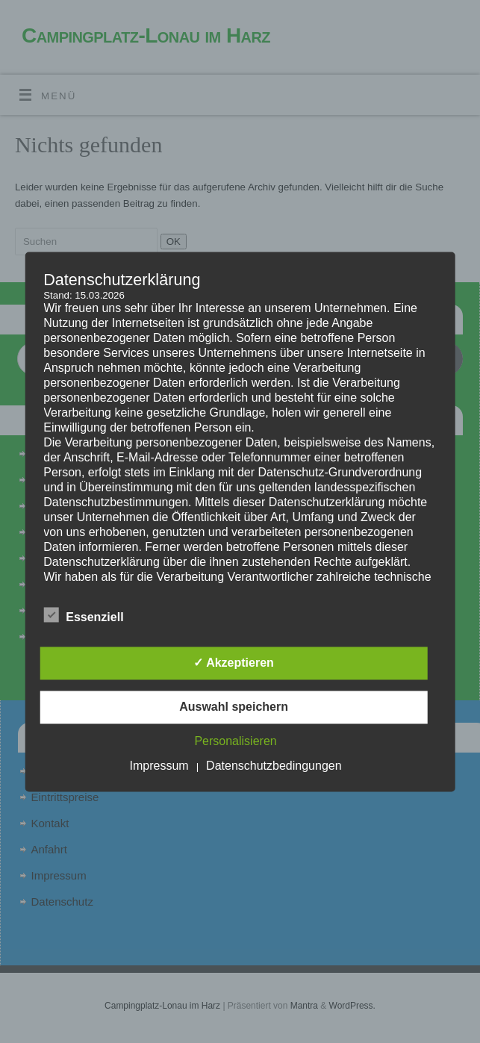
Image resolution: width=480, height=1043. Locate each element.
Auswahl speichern (233, 706)
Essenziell (83, 615)
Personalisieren (235, 741)
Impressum (159, 765)
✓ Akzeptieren (233, 662)
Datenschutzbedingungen (273, 765)
